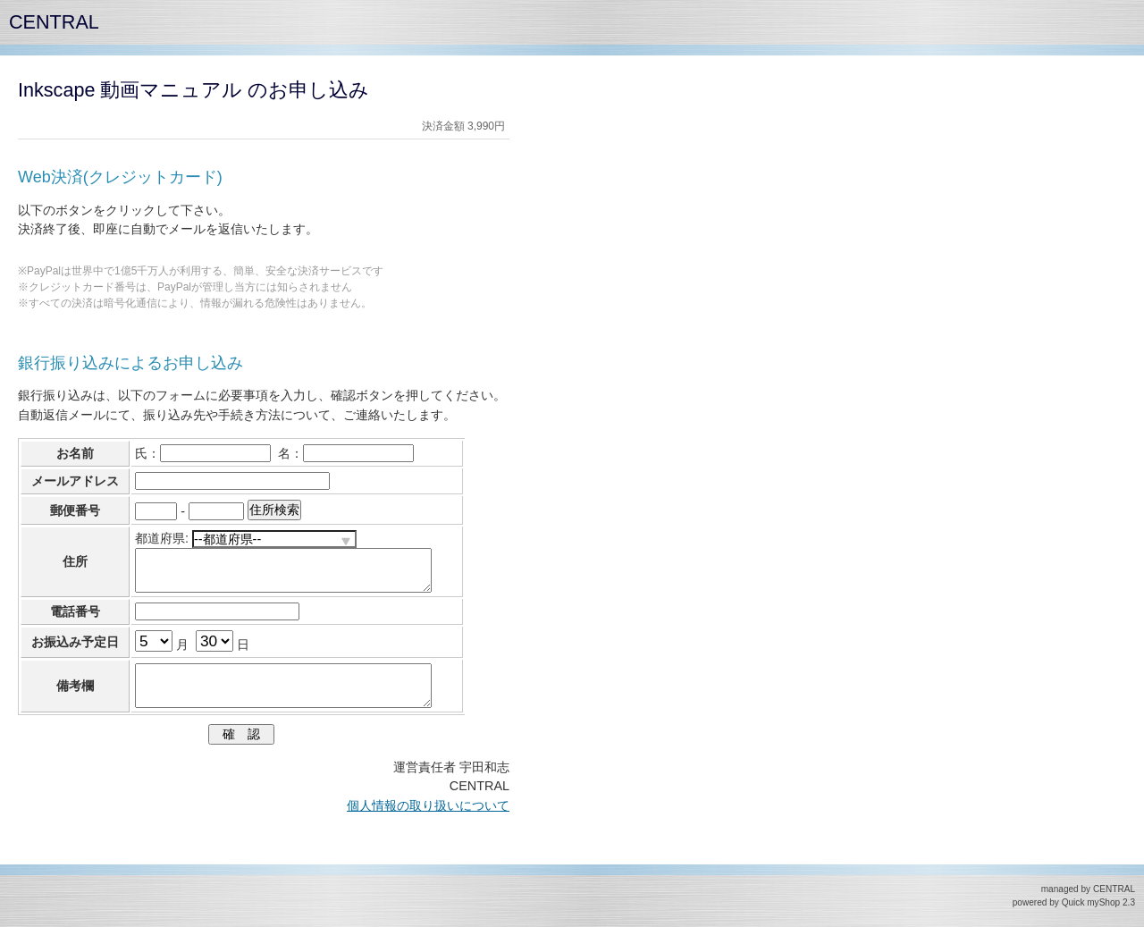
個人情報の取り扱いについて (428, 805)
